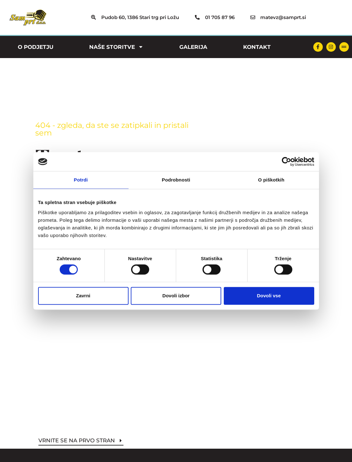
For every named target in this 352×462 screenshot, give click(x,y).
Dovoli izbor (176, 295)
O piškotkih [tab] (271, 179)
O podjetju (35, 47)
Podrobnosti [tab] (176, 179)
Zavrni (83, 295)
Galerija (193, 47)
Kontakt (257, 47)
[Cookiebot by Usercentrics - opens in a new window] (286, 161)
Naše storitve (116, 47)
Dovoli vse (269, 295)
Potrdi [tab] (81, 179)
